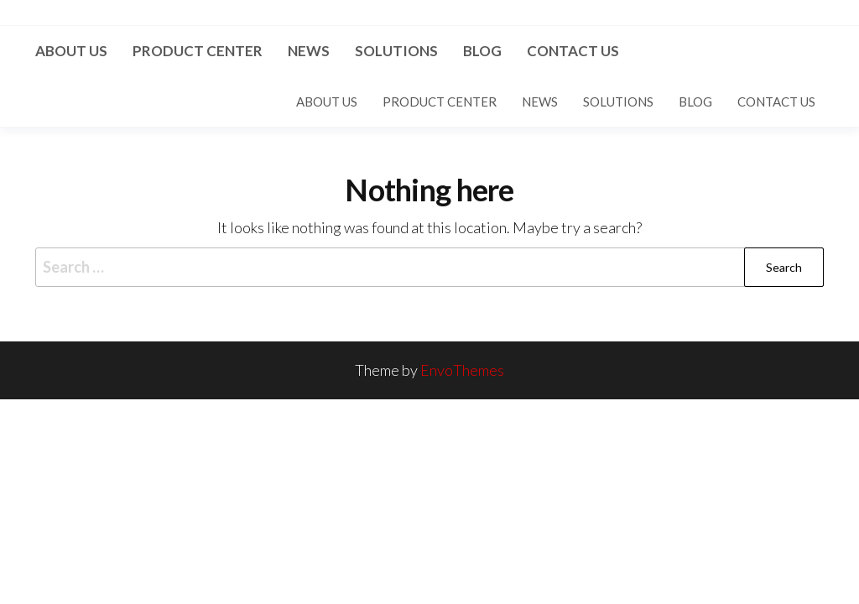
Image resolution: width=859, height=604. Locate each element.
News (309, 51)
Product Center (198, 51)
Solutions (396, 51)
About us (71, 51)
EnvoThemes (462, 370)
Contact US (573, 51)
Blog (482, 51)
